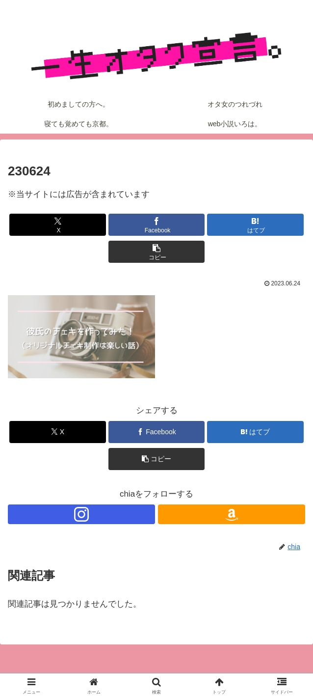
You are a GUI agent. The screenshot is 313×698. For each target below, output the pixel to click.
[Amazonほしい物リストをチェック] (231, 514)
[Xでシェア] (57, 225)
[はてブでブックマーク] (255, 225)
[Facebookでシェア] (156, 225)
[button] (156, 252)
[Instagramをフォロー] (81, 514)
